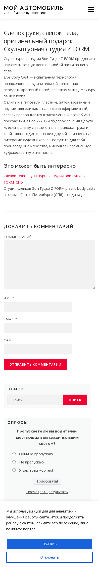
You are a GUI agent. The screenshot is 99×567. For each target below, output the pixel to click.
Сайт (8, 340)
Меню (91, 9)
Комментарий (19, 237)
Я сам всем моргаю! (36, 470)
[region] (49, 534)
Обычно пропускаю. (36, 453)
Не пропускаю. (32, 461)
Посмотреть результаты (47, 491)
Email (11, 319)
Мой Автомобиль (33, 7)
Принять (49, 543)
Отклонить (49, 557)
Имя (9, 298)
